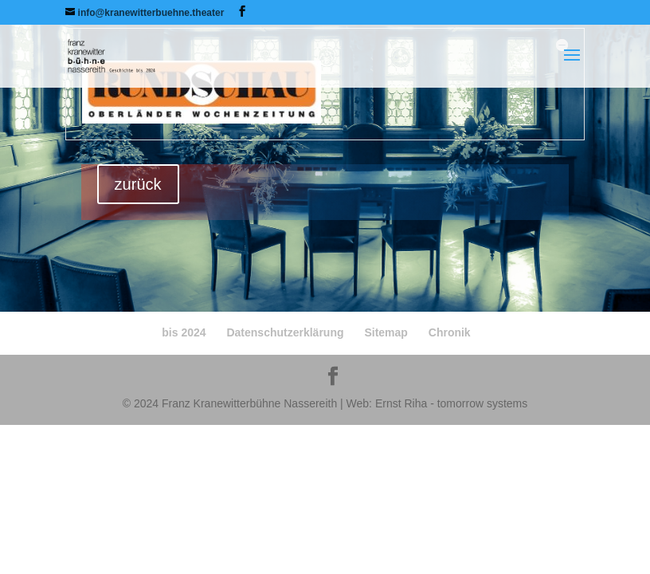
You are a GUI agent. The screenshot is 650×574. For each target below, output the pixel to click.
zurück (138, 184)
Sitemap (385, 332)
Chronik (450, 332)
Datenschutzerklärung (284, 332)
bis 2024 (184, 332)
